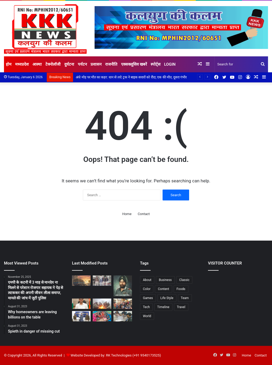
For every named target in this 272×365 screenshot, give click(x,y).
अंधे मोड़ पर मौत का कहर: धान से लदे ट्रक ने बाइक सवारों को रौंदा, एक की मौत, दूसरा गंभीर (131, 77)
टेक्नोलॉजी (53, 64)
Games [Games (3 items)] (148, 298)
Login (170, 64)
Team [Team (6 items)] (185, 298)
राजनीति (111, 64)
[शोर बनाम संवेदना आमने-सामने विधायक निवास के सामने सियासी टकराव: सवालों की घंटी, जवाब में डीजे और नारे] (122, 304)
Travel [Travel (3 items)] (181, 307)
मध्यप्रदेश (22, 64)
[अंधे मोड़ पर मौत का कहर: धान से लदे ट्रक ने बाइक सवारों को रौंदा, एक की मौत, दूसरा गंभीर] (81, 280)
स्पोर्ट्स (155, 64)
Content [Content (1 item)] (163, 289)
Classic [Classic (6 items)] (184, 280)
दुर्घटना (69, 64)
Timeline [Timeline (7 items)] (163, 307)
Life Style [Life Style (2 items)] (166, 298)
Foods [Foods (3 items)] (181, 289)
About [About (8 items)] (147, 280)
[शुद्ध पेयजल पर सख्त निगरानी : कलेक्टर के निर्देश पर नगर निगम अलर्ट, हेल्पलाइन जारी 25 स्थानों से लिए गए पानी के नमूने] (122, 316)
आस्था (37, 64)
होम (8, 64)
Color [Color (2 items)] (146, 289)
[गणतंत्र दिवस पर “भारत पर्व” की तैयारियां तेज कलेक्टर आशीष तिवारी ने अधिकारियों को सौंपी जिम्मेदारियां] (81, 304)
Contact (144, 214)
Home (126, 214)
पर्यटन (82, 64)
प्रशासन (96, 64)
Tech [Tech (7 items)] (146, 307)
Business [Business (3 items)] (165, 280)
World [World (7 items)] (147, 316)
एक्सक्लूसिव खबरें (134, 64)
